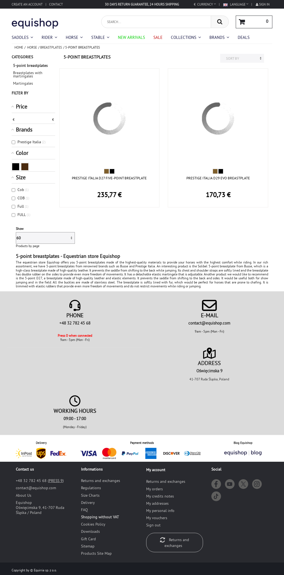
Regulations (91, 487)
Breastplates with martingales (27, 74)
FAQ (84, 509)
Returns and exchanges (100, 480)
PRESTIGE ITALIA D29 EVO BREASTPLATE (218, 178)
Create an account (27, 4)
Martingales (23, 83)
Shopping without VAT (100, 516)
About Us (23, 495)
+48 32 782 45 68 (74, 323)
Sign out (153, 525)
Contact (56, 4)
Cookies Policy (93, 524)
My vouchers (156, 517)
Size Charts (90, 495)
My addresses (157, 503)
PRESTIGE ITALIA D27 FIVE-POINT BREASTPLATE (109, 178)
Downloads (90, 531)
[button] (186, 37)
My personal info (160, 510)
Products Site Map (96, 553)
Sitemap (88, 546)
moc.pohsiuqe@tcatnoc (209, 323)
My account (155, 469)
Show (20, 229)
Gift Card (88, 538)
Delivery (88, 502)
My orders (154, 488)
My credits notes (160, 496)
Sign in (263, 4)
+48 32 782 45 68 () (40, 480)
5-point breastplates (30, 65)
